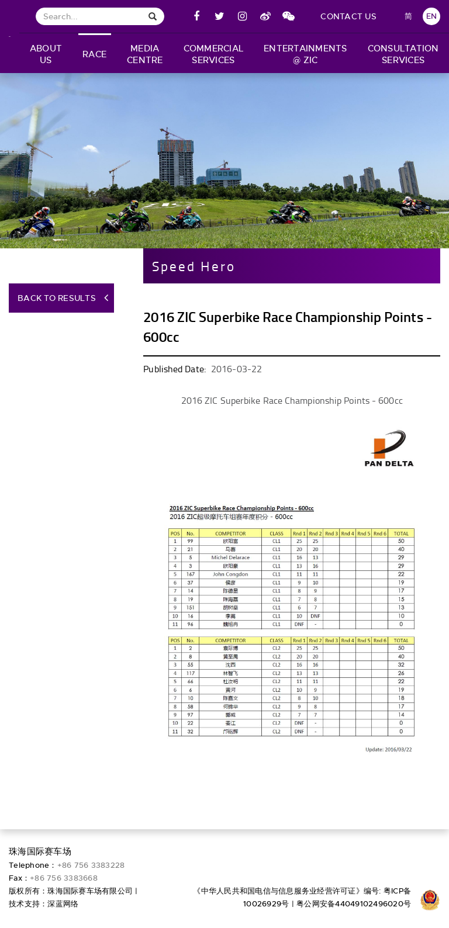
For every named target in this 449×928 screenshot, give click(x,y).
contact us (348, 16)
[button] (45, 53)
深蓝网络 (62, 904)
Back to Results (57, 298)
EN (431, 16)
